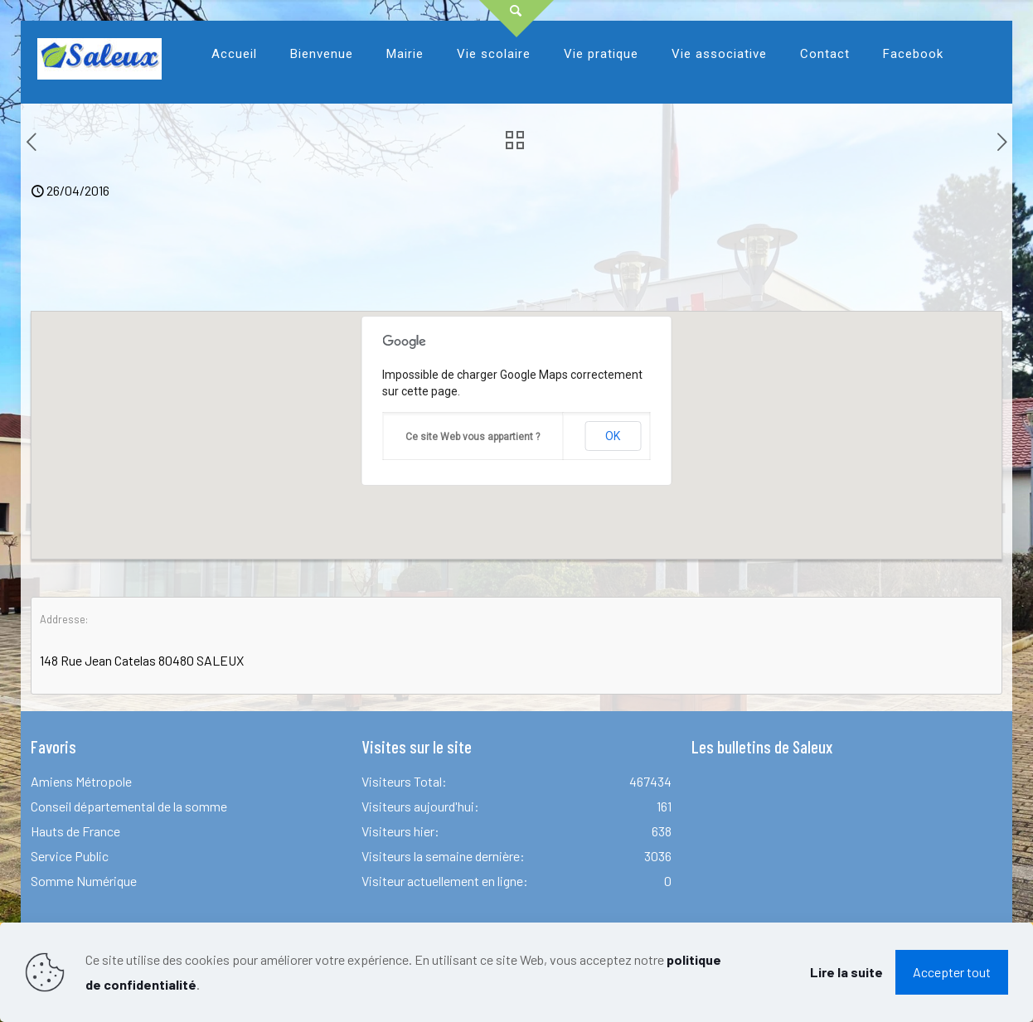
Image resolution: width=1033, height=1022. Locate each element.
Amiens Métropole (81, 781)
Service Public (70, 856)
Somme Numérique (84, 881)
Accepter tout (952, 972)
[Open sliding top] (516, 18)
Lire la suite (846, 972)
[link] (322, 95)
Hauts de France (75, 831)
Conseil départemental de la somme (129, 806)
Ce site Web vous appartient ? (472, 437)
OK (612, 436)
